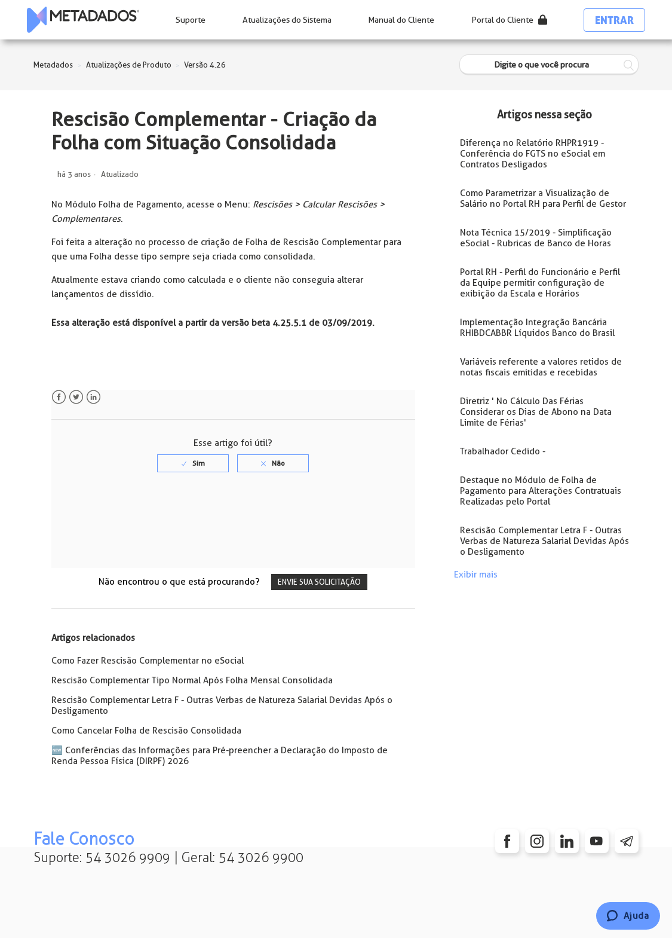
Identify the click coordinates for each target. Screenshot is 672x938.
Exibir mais (476, 574)
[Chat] (628, 916)
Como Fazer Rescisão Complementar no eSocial (147, 660)
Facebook (58, 397)
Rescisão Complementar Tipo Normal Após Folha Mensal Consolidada (192, 680)
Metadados (53, 64)
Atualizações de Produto (128, 64)
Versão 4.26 (205, 64)
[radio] (193, 463)
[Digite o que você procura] (549, 64)
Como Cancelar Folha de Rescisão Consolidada (146, 730)
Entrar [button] (614, 20)
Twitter (76, 397)
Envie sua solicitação (319, 582)
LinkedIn (93, 397)
